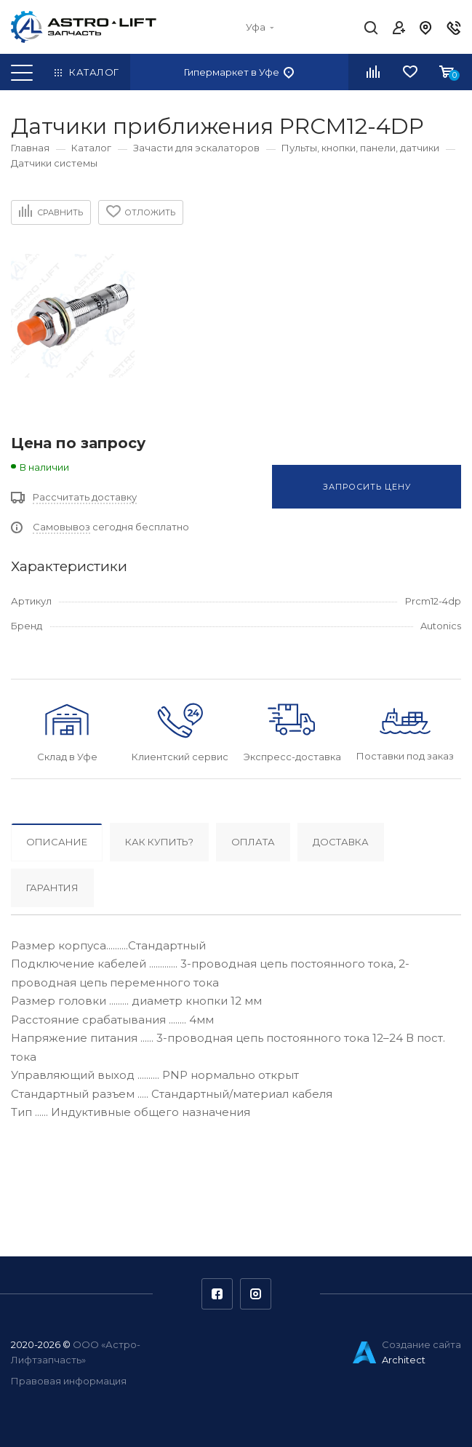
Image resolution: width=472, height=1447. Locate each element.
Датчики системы (54, 163)
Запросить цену (367, 487)
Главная (30, 148)
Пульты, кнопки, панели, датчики (360, 148)
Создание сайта (421, 1344)
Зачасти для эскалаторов (196, 148)
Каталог (91, 148)
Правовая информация (69, 1381)
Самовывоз (61, 527)
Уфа (260, 27)
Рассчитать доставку (85, 497)
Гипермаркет (239, 72)
